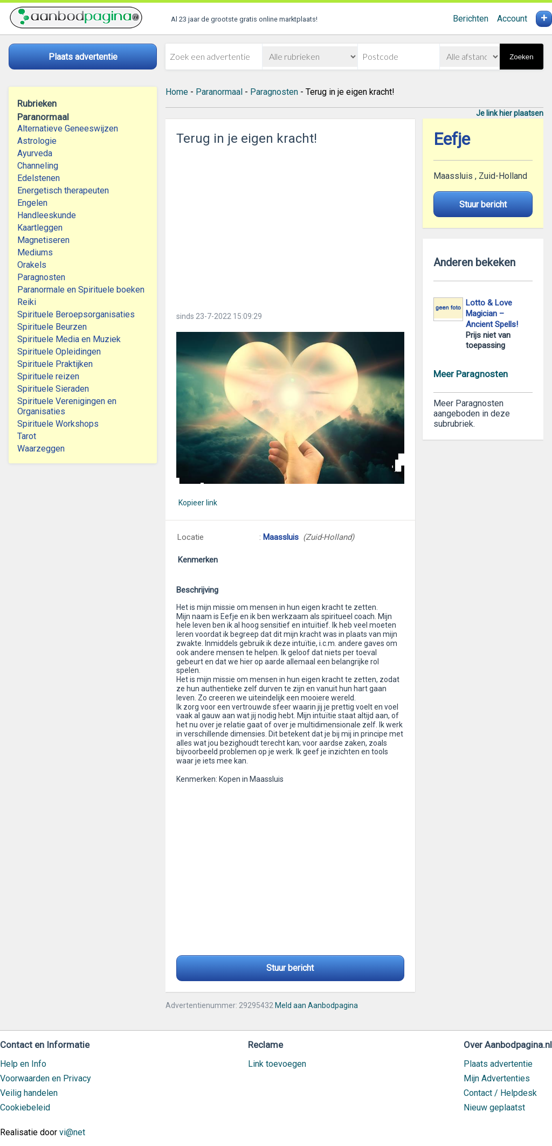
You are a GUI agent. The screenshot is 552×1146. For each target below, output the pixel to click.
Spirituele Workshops (58, 424)
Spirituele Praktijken (55, 364)
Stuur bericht (290, 968)
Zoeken (521, 57)
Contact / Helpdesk (500, 1093)
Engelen (32, 203)
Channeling (37, 166)
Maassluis (282, 537)
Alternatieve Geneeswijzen (67, 128)
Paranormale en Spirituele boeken (80, 289)
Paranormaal (219, 92)
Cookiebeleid (25, 1107)
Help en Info (23, 1064)
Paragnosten (41, 277)
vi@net (72, 1132)
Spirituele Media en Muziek (69, 339)
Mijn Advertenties (497, 1078)
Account (512, 18)
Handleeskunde (46, 215)
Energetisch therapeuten (63, 190)
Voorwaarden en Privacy (45, 1078)
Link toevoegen (277, 1064)
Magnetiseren (43, 240)
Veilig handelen (29, 1093)
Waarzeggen (41, 448)
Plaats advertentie (498, 1064)
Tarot (26, 436)
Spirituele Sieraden (53, 389)
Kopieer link (197, 502)
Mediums (35, 252)
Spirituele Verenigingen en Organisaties (66, 406)
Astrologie (37, 141)
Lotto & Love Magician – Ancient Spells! (492, 313)
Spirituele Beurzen (52, 327)
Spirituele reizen (48, 376)
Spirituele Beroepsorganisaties (76, 314)
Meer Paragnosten (470, 374)
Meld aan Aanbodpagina (316, 1005)
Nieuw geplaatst (494, 1107)
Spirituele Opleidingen (59, 351)
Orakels (31, 265)
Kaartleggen (40, 228)
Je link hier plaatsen (509, 113)
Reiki (26, 302)
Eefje (451, 139)
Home (176, 92)
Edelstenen (38, 178)
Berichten (470, 18)
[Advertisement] (290, 225)
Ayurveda (34, 153)
